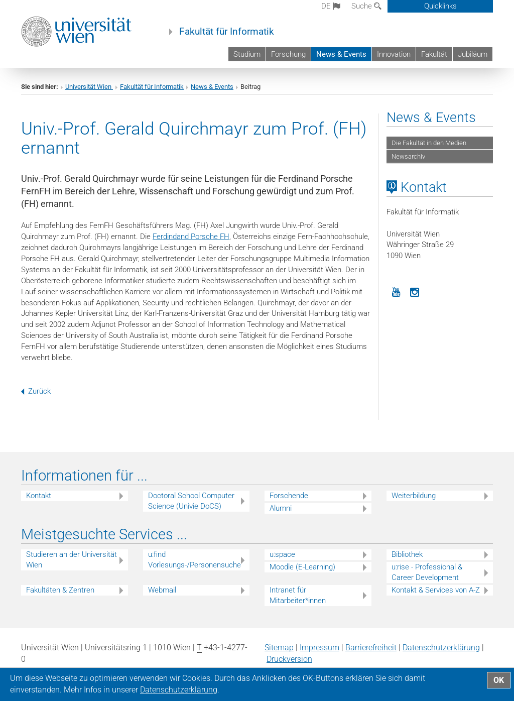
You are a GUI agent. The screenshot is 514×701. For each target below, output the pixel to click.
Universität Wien (89, 86)
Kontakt (38, 495)
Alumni (281, 508)
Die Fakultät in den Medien (429, 143)
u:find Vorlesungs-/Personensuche (194, 559)
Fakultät (434, 54)
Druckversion (289, 659)
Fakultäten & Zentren (60, 590)
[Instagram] (415, 291)
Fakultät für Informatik (226, 31)
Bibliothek (407, 554)
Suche (366, 6)
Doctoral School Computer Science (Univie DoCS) (191, 501)
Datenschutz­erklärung (441, 647)
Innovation (394, 54)
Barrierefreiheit (371, 647)
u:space (282, 554)
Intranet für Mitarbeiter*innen (298, 595)
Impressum (319, 647)
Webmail (162, 590)
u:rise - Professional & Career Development (427, 572)
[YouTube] (396, 291)
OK (498, 680)
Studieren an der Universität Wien (71, 559)
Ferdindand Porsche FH (191, 236)
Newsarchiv (408, 156)
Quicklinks (440, 6)
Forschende (289, 495)
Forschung (288, 54)
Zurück (36, 391)
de (330, 6)
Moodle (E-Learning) (302, 566)
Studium (247, 54)
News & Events (341, 54)
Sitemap (279, 647)
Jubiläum (472, 54)
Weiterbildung (414, 495)
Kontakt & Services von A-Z (436, 590)
